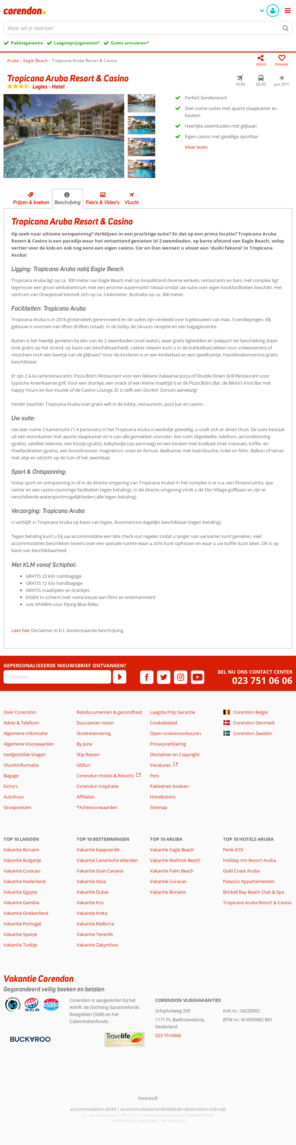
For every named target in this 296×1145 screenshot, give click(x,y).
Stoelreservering (94, 733)
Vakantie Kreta (92, 913)
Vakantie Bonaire (21, 849)
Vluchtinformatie (21, 765)
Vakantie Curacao (22, 871)
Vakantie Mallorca (95, 923)
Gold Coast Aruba (241, 871)
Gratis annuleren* (130, 43)
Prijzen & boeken (31, 202)
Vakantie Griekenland (26, 913)
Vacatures (160, 765)
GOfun (83, 765)
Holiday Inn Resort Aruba (249, 860)
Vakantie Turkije (20, 945)
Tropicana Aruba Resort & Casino (257, 902)
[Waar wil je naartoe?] (148, 28)
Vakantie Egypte (20, 892)
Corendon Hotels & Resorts (105, 775)
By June (84, 744)
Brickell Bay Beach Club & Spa (253, 892)
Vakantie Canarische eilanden (107, 860)
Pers (154, 775)
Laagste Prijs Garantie (172, 712)
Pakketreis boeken (169, 786)
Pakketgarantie (27, 43)
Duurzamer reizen (95, 723)
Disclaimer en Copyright (175, 754)
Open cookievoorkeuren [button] (175, 733)
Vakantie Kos (90, 902)
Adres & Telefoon (21, 723)
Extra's (11, 786)
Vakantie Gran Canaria (100, 871)
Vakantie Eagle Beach (172, 849)
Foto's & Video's (103, 202)
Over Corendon (20, 712)
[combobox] (148, 28)
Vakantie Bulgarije (22, 860)
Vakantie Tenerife (95, 934)
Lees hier (20, 630)
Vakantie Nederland (24, 881)
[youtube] (197, 677)
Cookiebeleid (163, 723)
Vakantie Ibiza (91, 881)
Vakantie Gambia (21, 902)
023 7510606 (168, 1035)
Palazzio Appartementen (248, 881)
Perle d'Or (233, 849)
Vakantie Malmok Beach (175, 860)
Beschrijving (67, 202)
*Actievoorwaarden (97, 807)
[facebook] (146, 677)
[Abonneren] (119, 677)
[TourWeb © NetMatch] (148, 1098)
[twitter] (163, 677)
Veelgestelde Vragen (25, 754)
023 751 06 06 (262, 680)
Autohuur (14, 797)
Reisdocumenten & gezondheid (109, 712)
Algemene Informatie (26, 733)
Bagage (11, 775)
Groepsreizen (17, 807)
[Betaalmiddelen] (29, 1039)
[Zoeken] (285, 28)
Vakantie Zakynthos (97, 945)
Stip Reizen (88, 754)
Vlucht (132, 202)
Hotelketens (163, 797)
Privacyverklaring (168, 744)
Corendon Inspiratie (98, 786)
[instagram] (180, 677)
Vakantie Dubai (92, 892)
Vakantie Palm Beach (172, 871)
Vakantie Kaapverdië (98, 849)
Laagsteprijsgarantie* (77, 43)
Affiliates (86, 797)
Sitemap (158, 807)
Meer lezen (196, 147)
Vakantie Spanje (20, 934)
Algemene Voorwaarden (29, 744)
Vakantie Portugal (22, 923)
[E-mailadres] (57, 677)
